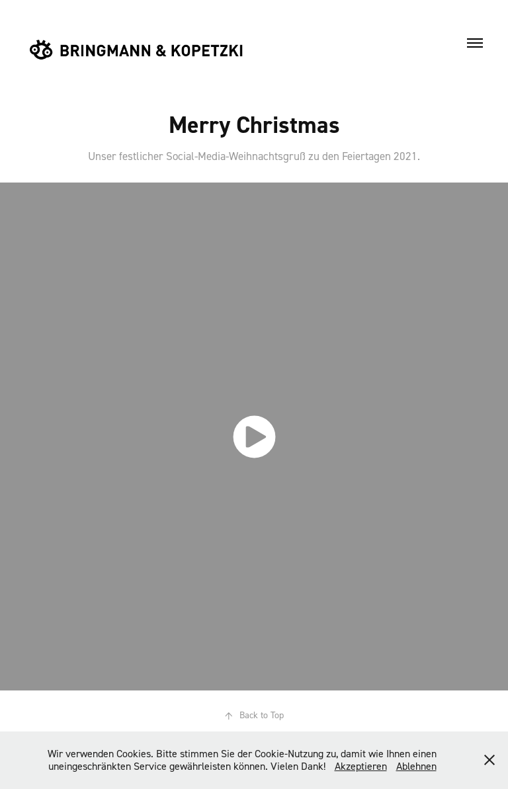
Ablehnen (416, 765)
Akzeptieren (361, 765)
